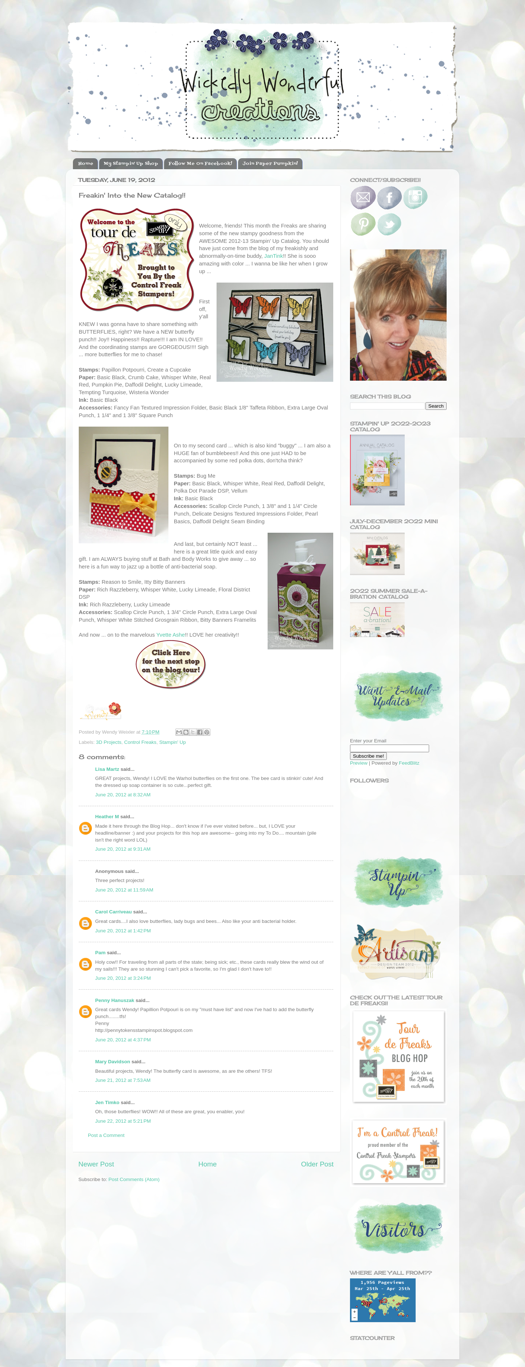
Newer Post (96, 1164)
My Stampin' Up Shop (131, 163)
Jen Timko (107, 1102)
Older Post (317, 1164)
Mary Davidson (112, 1061)
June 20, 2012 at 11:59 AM (124, 890)
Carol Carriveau (113, 911)
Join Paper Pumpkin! (270, 163)
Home (85, 163)
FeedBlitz (409, 763)
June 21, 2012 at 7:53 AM (123, 1080)
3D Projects (108, 742)
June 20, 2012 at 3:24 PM (123, 978)
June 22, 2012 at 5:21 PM (123, 1121)
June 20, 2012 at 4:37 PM (123, 1039)
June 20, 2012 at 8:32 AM (123, 794)
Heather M (107, 816)
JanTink (273, 256)
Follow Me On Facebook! (200, 163)
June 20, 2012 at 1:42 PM (123, 930)
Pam (100, 952)
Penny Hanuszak (114, 1000)
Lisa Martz (107, 769)
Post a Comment (106, 1135)
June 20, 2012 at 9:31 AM (123, 849)
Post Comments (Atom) (134, 1179)
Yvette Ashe (170, 635)
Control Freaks (140, 742)
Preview (359, 763)
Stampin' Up (172, 742)
